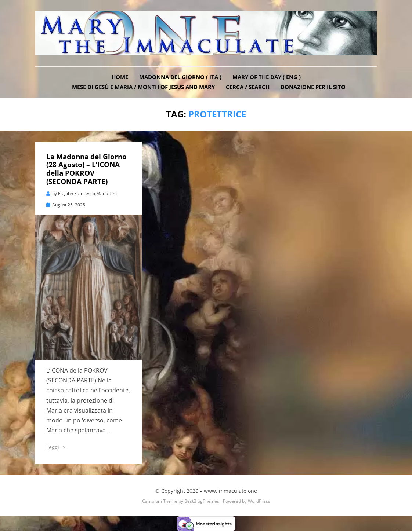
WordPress (259, 501)
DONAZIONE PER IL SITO (313, 87)
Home (120, 77)
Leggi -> (55, 447)
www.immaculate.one (230, 490)
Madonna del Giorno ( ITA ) (180, 77)
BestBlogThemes (201, 501)
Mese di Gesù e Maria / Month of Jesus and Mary (143, 87)
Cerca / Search (248, 87)
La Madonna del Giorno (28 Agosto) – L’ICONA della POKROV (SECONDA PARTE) (86, 169)
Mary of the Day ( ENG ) (266, 77)
